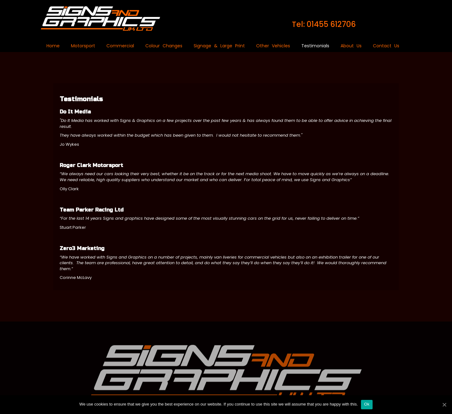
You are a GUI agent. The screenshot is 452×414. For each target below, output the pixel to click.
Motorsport (83, 46)
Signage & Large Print (219, 46)
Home (53, 46)
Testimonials (315, 46)
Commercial (120, 46)
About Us (351, 46)
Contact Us (386, 46)
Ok (366, 404)
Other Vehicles (273, 46)
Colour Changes (163, 46)
